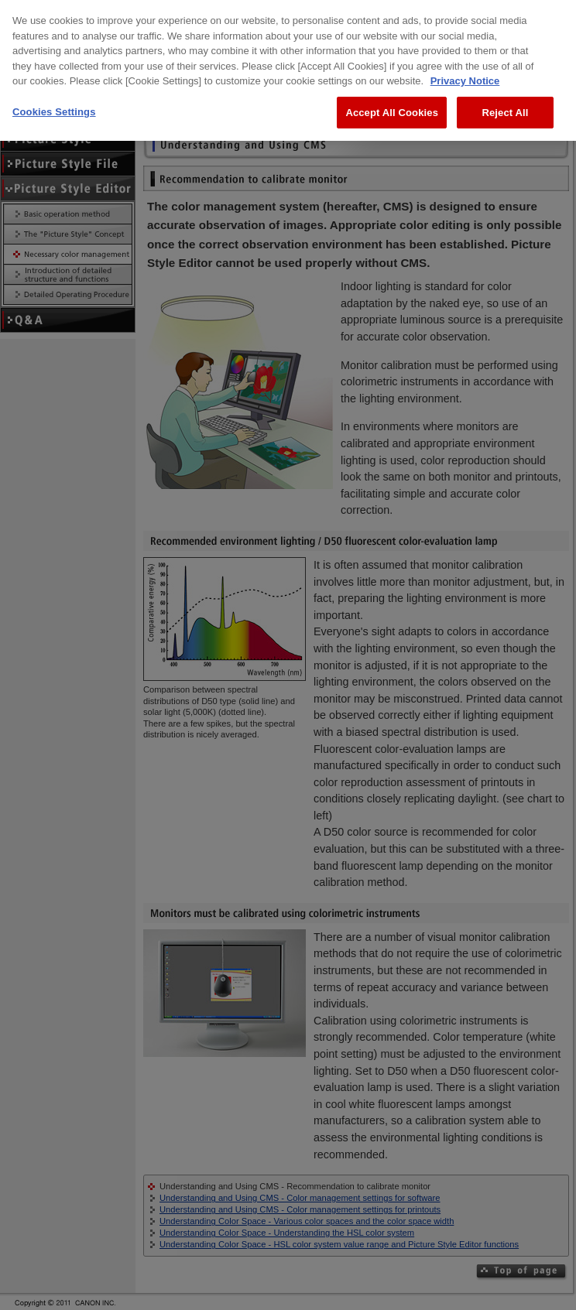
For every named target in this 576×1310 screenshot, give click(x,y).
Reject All (505, 102)
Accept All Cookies (391, 102)
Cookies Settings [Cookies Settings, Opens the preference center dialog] (54, 101)
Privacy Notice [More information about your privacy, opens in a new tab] (465, 70)
